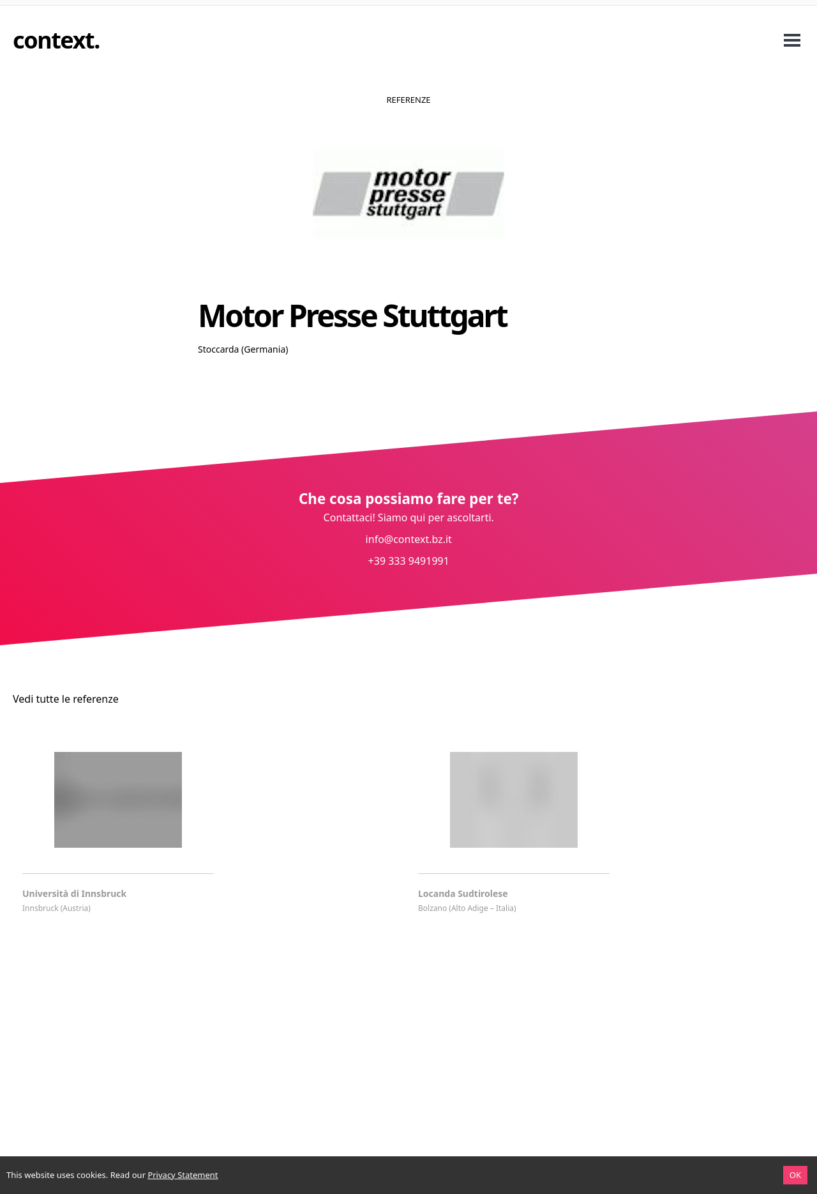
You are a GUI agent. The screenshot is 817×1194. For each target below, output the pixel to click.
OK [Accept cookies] (795, 1175)
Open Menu (792, 40)
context (53, 40)
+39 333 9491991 (408, 561)
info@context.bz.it (408, 539)
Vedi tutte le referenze (66, 699)
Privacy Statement (182, 1175)
